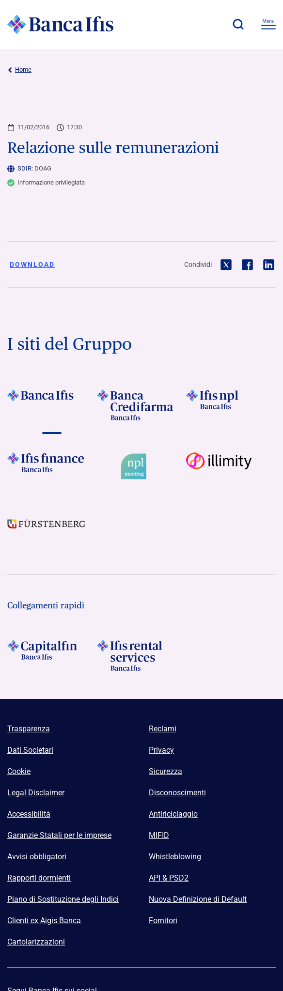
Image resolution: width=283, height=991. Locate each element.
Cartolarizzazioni (36, 941)
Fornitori (163, 920)
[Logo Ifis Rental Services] (142, 655)
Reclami (162, 728)
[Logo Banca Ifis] (60, 24)
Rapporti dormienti (39, 878)
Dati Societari (30, 750)
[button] (238, 24)
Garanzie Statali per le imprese (59, 835)
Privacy (161, 750)
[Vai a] (231, 405)
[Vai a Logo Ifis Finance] (52, 468)
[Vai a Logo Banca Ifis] (52, 405)
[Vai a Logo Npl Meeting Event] (142, 468)
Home (19, 70)
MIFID (159, 835)
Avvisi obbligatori (36, 856)
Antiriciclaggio (173, 814)
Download (32, 264)
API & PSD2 (169, 878)
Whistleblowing (175, 856)
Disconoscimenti (177, 792)
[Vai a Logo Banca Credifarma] (142, 405)
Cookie (19, 771)
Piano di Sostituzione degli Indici (63, 899)
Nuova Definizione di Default (198, 899)
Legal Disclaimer (35, 792)
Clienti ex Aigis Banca (44, 920)
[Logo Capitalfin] (52, 655)
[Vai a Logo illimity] (231, 468)
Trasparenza (28, 728)
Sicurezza (165, 771)
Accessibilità (28, 814)
